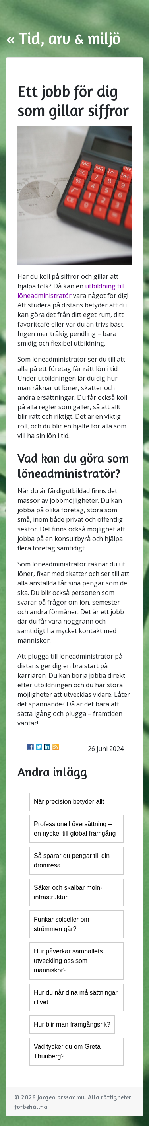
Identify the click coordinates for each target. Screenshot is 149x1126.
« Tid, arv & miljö (63, 38)
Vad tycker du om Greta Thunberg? (67, 1051)
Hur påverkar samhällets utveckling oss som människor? (68, 961)
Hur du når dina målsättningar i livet (76, 997)
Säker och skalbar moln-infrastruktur (68, 892)
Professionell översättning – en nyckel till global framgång (75, 829)
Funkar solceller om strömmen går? (61, 924)
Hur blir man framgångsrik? (72, 1024)
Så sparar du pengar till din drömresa (72, 860)
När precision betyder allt (69, 801)
